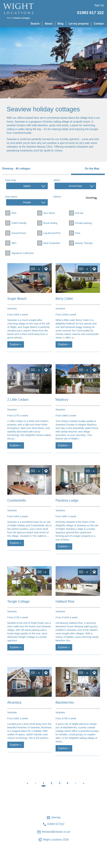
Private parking (83, 223)
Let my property (79, 23)
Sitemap (53, 818)
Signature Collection (22, 253)
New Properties (51, 243)
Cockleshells (16, 500)
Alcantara (14, 702)
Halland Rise (65, 601)
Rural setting (50, 223)
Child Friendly (19, 223)
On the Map (92, 168)
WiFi (13, 243)
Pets (13, 213)
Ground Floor (18, 233)
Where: (58, 196)
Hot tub (79, 213)
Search (35, 23)
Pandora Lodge (67, 500)
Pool (77, 233)
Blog (61, 23)
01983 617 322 (90, 12)
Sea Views (49, 213)
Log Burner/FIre (52, 233)
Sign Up (99, 5)
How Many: (11, 196)
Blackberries (65, 702)
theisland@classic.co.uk (53, 832)
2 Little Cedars (18, 399)
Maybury (62, 399)
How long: (10, 180)
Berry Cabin (64, 298)
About (48, 23)
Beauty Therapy (84, 243)
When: (57, 180)
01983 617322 (53, 824)
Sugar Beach (17, 298)
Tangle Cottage (18, 601)
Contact (99, 23)
